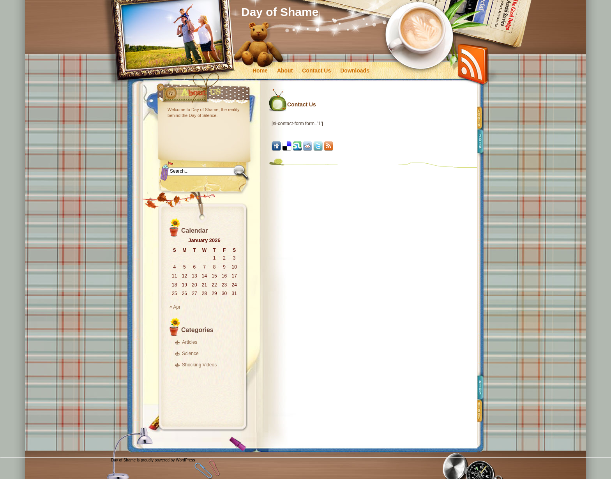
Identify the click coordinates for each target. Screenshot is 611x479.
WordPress (185, 460)
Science (190, 353)
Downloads (354, 70)
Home (260, 70)
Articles (189, 342)
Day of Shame (279, 11)
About (285, 70)
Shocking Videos (199, 365)
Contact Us (316, 70)
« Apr (175, 307)
